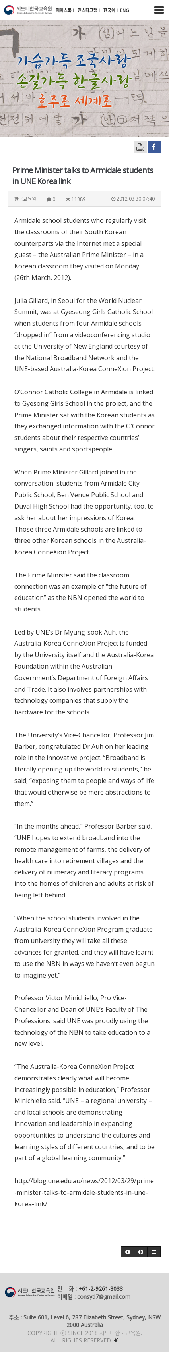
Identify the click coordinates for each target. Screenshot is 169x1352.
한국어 (110, 10)
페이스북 (64, 10)
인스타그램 (88, 10)
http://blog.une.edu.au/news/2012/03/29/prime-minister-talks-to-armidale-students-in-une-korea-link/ (84, 1192)
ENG (124, 10)
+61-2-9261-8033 (100, 1288)
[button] (127, 1251)
